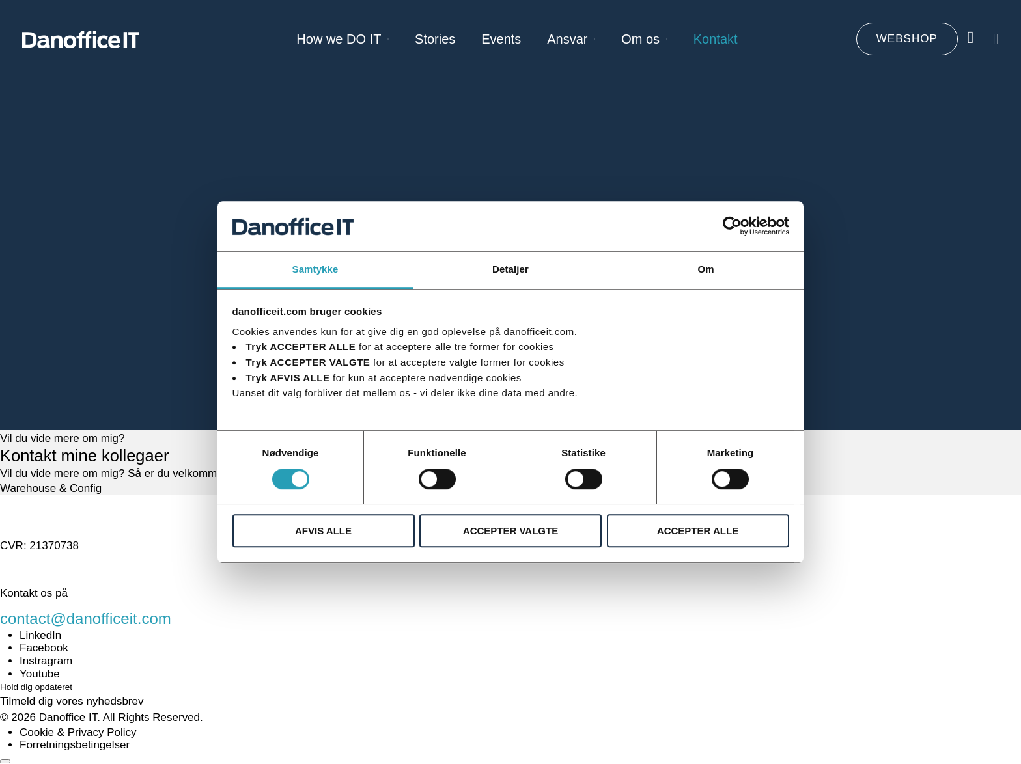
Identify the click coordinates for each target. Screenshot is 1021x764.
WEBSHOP (907, 39)
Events (501, 39)
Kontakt (715, 39)
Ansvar (567, 39)
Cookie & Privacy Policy (78, 732)
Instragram (46, 661)
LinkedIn (40, 635)
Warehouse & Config (51, 488)
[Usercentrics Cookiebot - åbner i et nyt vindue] (732, 226)
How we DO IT (338, 39)
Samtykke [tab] (315, 269)
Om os (640, 39)
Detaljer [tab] (510, 269)
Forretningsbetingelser (75, 745)
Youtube (40, 674)
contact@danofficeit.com (85, 618)
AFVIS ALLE (323, 530)
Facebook (44, 648)
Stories (435, 39)
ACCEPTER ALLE (697, 530)
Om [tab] (705, 269)
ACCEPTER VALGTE (510, 530)
